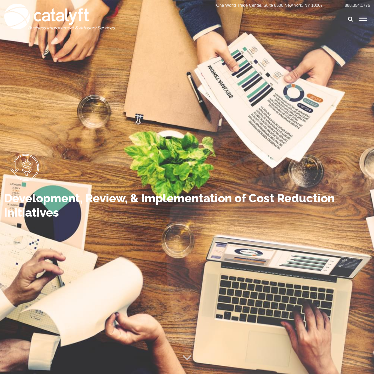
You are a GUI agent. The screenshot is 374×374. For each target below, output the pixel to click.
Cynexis (364, 367)
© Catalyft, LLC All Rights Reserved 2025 (37, 367)
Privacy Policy (116, 367)
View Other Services (40, 312)
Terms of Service (87, 367)
